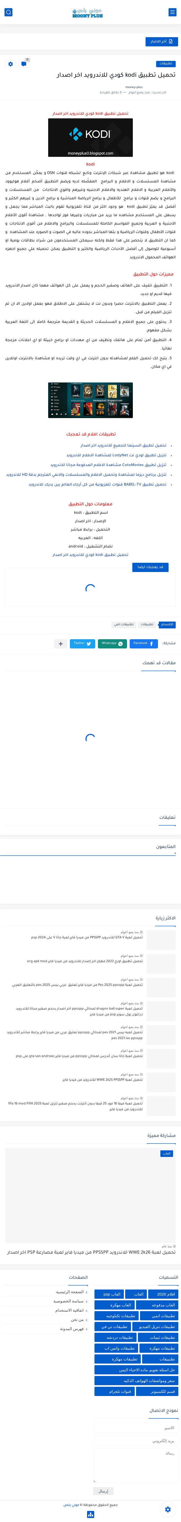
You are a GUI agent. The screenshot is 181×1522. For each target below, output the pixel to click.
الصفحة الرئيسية (70, 1292)
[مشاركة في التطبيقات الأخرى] (60, 643)
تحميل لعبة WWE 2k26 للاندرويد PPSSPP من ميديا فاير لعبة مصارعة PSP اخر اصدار (91, 1253)
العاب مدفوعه (163, 1305)
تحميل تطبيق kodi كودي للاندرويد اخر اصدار (90, 555)
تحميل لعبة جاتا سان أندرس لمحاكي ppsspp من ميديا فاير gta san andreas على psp (79, 1056)
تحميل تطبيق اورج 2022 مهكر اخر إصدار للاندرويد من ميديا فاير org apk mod (85, 961)
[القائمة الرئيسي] (173, 12)
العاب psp (111, 1294)
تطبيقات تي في (114, 1326)
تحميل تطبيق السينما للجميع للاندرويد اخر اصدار (123, 446)
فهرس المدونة (72, 1328)
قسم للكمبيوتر (163, 1391)
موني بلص (71, 1505)
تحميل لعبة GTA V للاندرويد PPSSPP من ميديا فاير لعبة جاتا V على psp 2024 (87, 938)
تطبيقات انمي (124, 625)
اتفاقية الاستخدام (69, 1310)
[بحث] (8, 12)
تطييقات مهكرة (124, 1359)
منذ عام (167, 1246)
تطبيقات (166, 64)
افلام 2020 (166, 1294)
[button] (144, 643)
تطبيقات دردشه (120, 1337)
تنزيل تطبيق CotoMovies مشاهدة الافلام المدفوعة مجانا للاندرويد (108, 465)
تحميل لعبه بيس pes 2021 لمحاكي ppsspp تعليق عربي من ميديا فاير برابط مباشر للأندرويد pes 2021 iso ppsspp (75, 1035)
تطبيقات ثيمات (162, 1337)
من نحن (77, 1319)
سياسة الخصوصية (68, 1301)
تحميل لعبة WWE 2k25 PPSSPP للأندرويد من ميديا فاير (103, 1080)
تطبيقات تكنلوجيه (120, 1315)
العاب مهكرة (120, 1305)
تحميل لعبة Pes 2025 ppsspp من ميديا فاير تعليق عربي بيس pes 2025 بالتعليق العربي (77, 985)
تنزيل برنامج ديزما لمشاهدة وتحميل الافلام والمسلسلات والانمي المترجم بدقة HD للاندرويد (86, 475)
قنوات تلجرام (120, 1391)
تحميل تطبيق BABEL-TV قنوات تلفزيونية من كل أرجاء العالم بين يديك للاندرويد (97, 485)
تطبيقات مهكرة (162, 1348)
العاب (138, 1294)
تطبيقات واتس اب (119, 1348)
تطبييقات (167, 1359)
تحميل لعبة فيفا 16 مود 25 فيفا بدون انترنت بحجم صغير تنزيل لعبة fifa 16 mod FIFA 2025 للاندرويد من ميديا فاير (75, 1107)
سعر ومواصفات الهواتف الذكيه (149, 1380)
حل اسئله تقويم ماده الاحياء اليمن (147, 1370)
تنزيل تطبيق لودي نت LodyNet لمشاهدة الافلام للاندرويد (116, 456)
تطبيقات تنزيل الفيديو (157, 1326)
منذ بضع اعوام (130, 932)
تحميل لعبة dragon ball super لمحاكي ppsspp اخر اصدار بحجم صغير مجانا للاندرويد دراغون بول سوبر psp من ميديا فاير (79, 1012)
